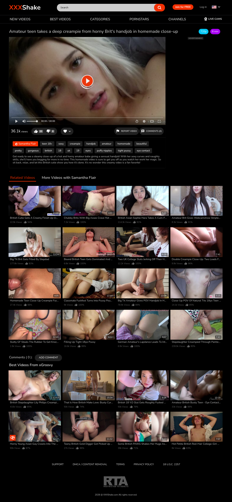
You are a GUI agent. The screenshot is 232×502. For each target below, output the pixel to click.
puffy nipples (104, 150)
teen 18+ (47, 143)
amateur (106, 143)
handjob (91, 143)
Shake (25, 7)
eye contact (143, 150)
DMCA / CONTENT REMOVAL (90, 464)
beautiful (141, 143)
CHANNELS (177, 19)
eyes (88, 150)
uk (68, 150)
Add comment (48, 357)
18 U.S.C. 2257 (171, 464)
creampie (75, 143)
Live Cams (213, 19)
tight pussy (124, 150)
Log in (203, 7)
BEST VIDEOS (60, 19)
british (48, 150)
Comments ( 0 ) (20, 357)
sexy (61, 143)
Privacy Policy (144, 464)
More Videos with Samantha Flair (69, 178)
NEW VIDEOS (20, 19)
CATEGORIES (100, 19)
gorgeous (33, 150)
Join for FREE (183, 7)
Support (58, 464)
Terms (120, 464)
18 (59, 150)
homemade (123, 143)
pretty (18, 150)
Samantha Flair (25, 144)
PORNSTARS (139, 19)
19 (77, 150)
